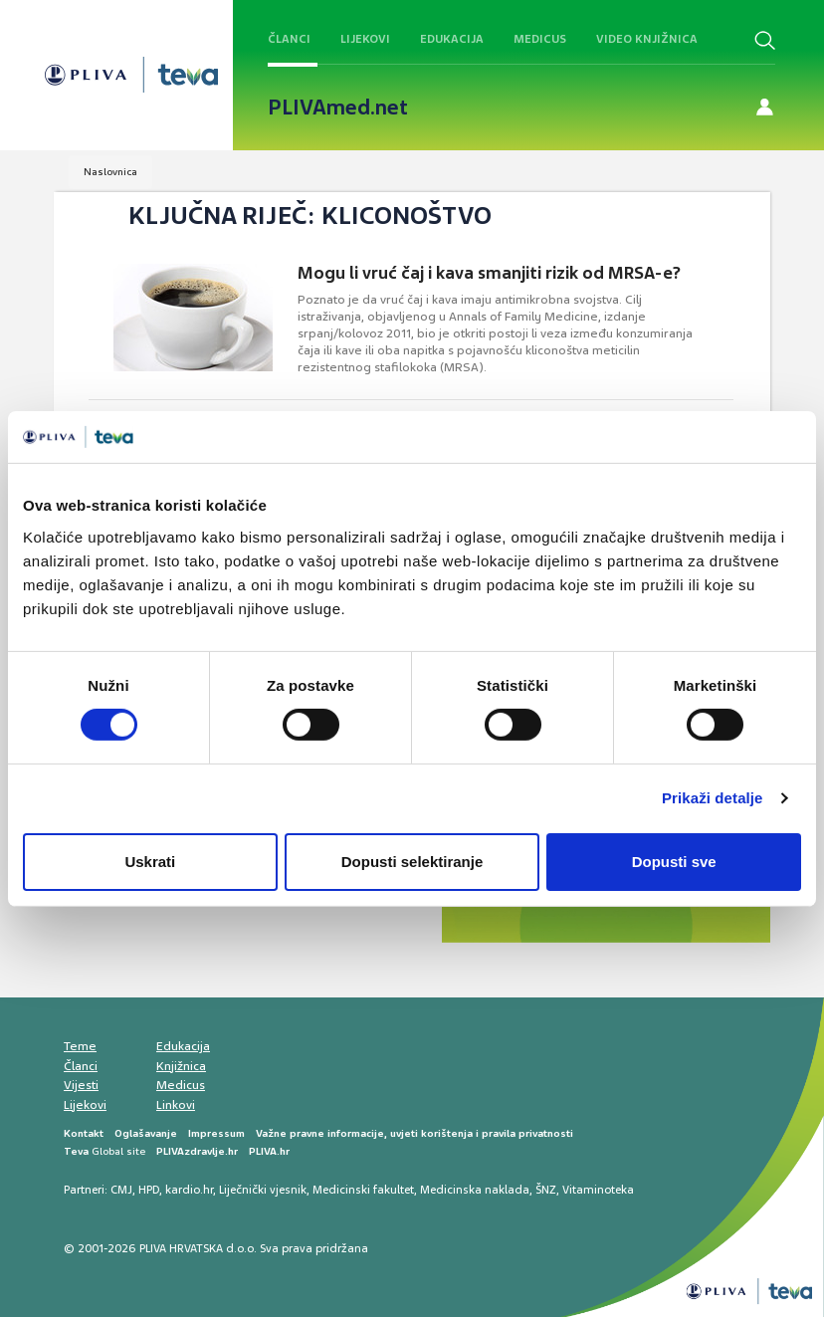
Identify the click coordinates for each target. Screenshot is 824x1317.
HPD (148, 1190)
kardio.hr (189, 1190)
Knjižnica (181, 1066)
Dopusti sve (674, 861)
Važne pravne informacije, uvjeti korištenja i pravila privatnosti (414, 1133)
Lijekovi (365, 39)
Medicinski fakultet (363, 1190)
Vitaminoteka (598, 1190)
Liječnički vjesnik (263, 1190)
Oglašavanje (145, 1133)
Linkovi (175, 1105)
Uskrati (149, 861)
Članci (289, 39)
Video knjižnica (647, 39)
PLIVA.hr (269, 1151)
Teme (80, 1046)
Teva (76, 1151)
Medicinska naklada (474, 1190)
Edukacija (452, 39)
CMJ (121, 1190)
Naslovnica (110, 171)
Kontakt (83, 1133)
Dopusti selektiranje (412, 861)
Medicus (540, 39)
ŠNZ (545, 1190)
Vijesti (81, 1085)
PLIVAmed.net (338, 107)
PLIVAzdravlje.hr (197, 1151)
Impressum (216, 1133)
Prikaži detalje (712, 797)
